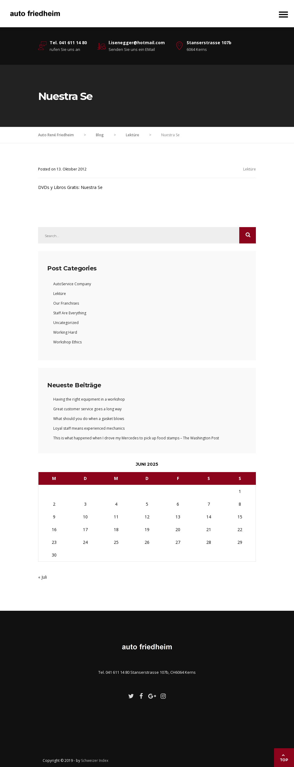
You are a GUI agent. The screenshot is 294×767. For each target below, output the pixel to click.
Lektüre (249, 169)
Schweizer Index (94, 760)
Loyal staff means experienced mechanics (89, 428)
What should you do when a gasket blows (88, 418)
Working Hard (65, 332)
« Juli (42, 577)
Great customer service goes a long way (87, 409)
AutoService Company (72, 283)
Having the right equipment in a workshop (89, 399)
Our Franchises (66, 303)
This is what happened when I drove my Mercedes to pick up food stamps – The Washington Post (136, 438)
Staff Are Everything (69, 313)
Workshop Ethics (67, 342)
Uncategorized (66, 322)
